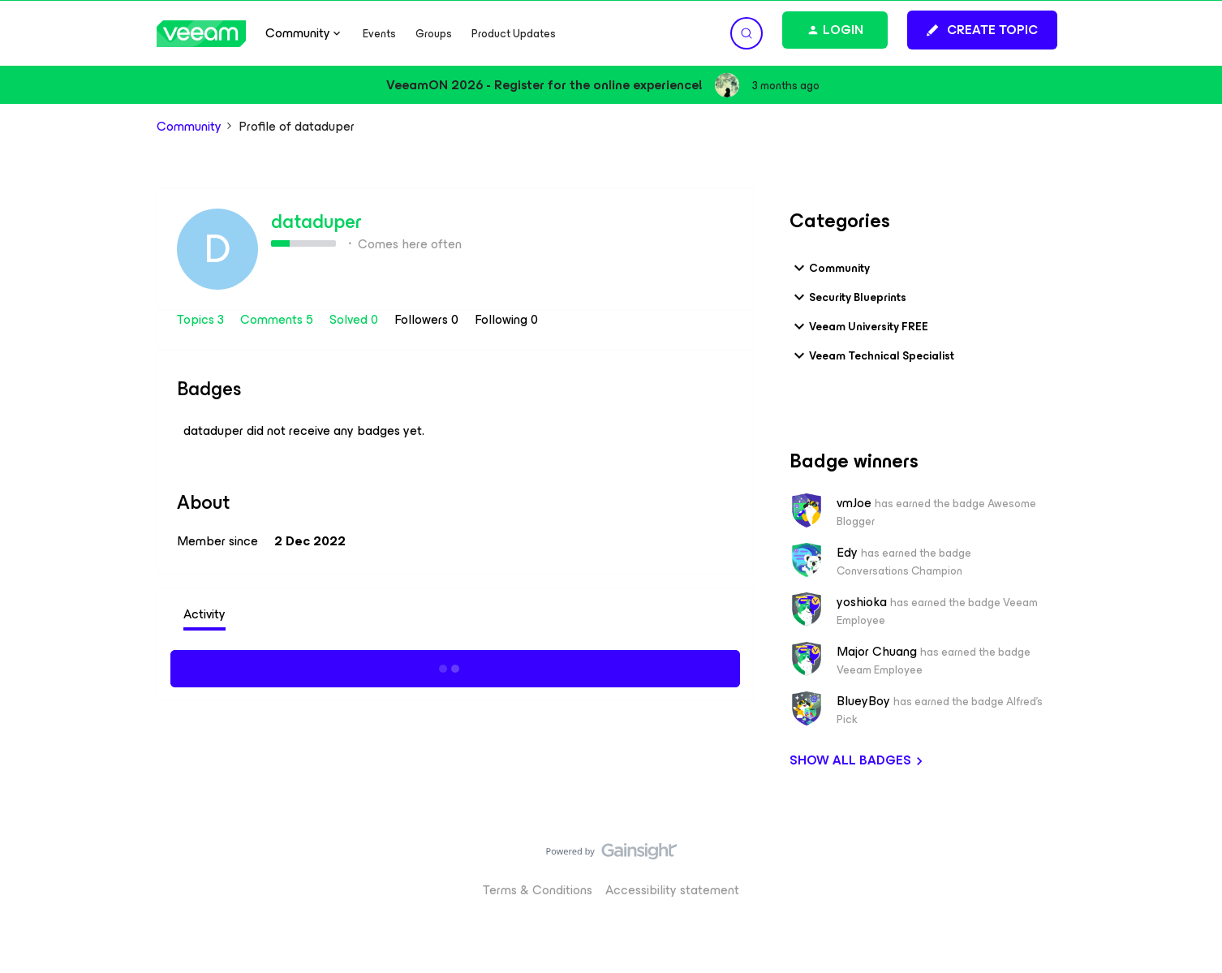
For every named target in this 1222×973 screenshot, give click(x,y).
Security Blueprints (848, 297)
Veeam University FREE (859, 326)
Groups (433, 33)
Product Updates (513, 33)
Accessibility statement (672, 890)
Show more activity (455, 666)
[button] (982, 30)
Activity (204, 614)
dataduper (316, 222)
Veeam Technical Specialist (872, 355)
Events (379, 33)
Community (189, 126)
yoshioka (862, 602)
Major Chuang (877, 651)
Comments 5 (278, 319)
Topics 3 (202, 319)
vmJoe (854, 503)
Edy (847, 552)
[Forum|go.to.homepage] (201, 33)
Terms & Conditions (537, 890)
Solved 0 (355, 319)
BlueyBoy (863, 701)
